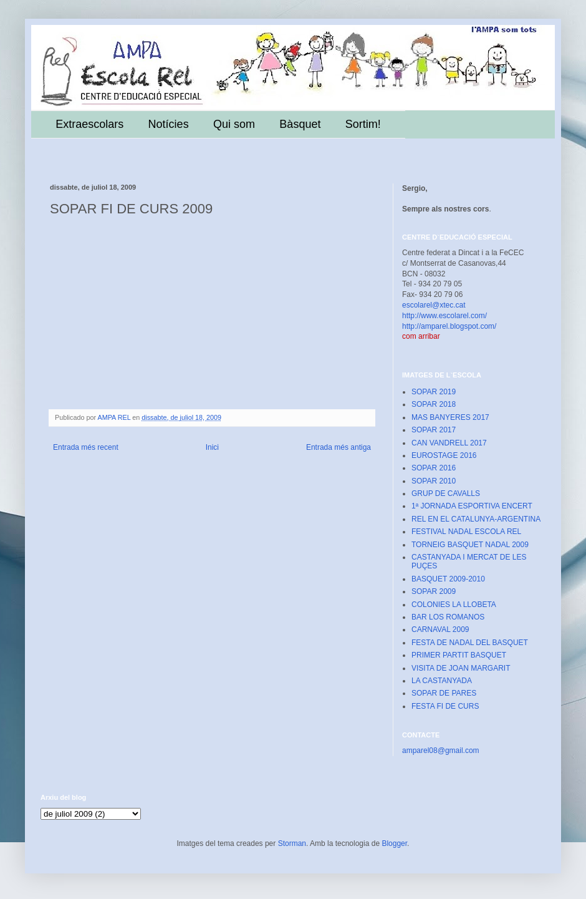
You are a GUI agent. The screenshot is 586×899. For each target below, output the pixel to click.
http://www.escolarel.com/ (444, 315)
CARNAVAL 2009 (440, 629)
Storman (292, 843)
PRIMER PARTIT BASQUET (458, 655)
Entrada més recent (85, 447)
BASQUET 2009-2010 (448, 579)
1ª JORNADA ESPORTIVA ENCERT (471, 506)
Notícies (168, 124)
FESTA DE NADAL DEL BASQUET (469, 642)
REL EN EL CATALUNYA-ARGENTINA (475, 519)
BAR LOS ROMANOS (447, 617)
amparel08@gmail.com (440, 750)
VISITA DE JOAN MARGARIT (460, 668)
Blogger (394, 843)
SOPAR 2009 (433, 591)
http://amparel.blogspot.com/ (449, 326)
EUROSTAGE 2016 (443, 455)
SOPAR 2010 (433, 481)
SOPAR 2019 (433, 391)
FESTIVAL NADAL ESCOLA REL (466, 531)
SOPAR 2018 (433, 404)
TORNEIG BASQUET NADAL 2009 (470, 544)
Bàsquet (299, 124)
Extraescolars (89, 124)
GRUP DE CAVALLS (445, 493)
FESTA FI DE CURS (445, 706)
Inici (212, 447)
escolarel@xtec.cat (434, 305)
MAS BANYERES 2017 (450, 417)
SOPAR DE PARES (443, 693)
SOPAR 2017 (433, 429)
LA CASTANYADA (441, 680)
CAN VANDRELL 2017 (449, 443)
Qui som (234, 124)
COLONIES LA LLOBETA (453, 604)
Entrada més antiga (338, 447)
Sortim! (363, 124)
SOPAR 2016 (433, 468)
